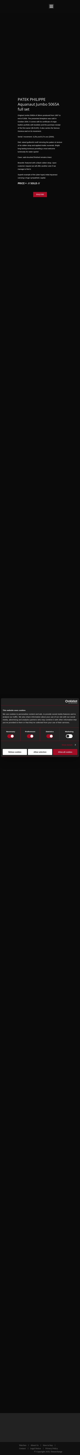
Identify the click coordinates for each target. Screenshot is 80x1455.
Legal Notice (35, 1448)
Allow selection (40, 752)
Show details (67, 745)
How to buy (48, 1445)
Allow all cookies (65, 752)
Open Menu (51, 6)
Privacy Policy (51, 1448)
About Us (34, 1445)
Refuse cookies (14, 752)
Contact (22, 1448)
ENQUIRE (40, 194)
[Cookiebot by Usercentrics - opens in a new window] (67, 702)
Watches (22, 1445)
